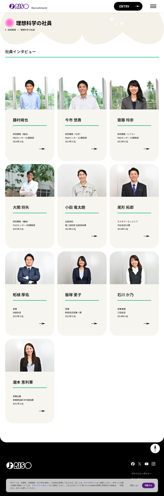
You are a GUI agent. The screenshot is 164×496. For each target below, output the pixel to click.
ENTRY (129, 6)
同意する (148, 485)
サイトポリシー (90, 483)
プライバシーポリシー (141, 473)
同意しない (134, 485)
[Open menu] (153, 6)
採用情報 (12, 29)
